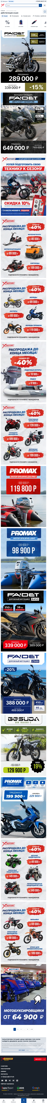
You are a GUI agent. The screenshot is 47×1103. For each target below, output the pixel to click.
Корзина (34, 1101)
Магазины (11, 1)
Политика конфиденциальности (23, 1097)
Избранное (13, 1101)
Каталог (24, 1101)
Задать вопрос (38, 1059)
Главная (3, 1101)
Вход (43, 1101)
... (24, 1029)
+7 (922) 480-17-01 (41, 1)
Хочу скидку (22, 1050)
